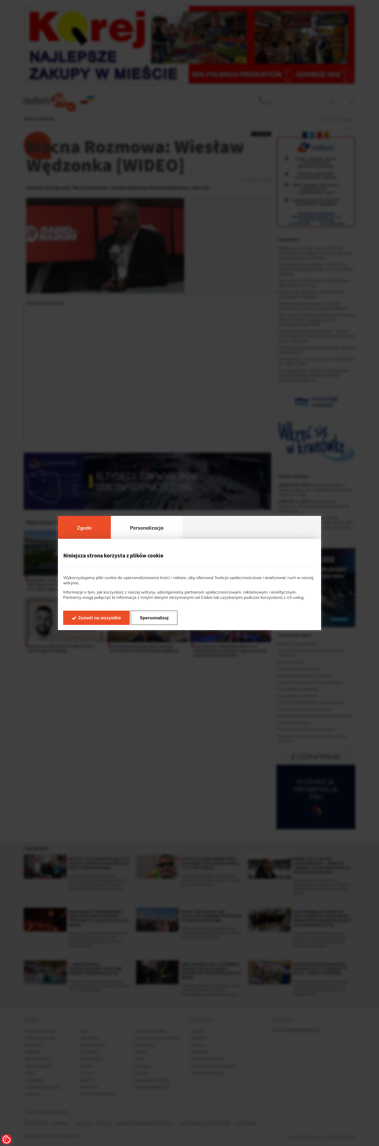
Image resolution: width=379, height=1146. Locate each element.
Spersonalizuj (154, 617)
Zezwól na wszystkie (99, 617)
